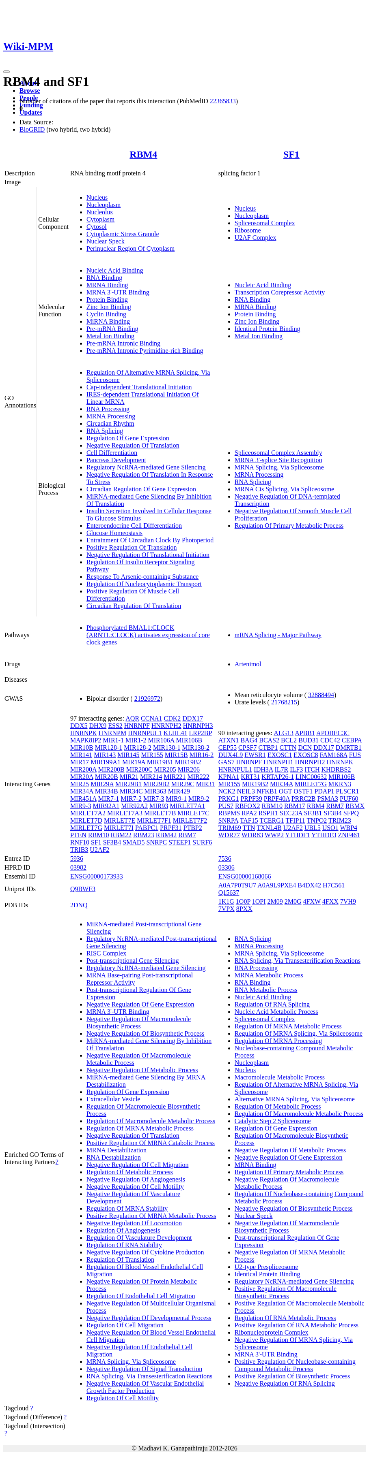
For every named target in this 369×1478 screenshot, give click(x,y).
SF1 (291, 154)
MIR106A (161, 740)
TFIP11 (295, 820)
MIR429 (179, 791)
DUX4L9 (230, 754)
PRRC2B (303, 798)
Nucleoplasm (103, 204)
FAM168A (333, 754)
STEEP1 (179, 842)
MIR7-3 (153, 798)
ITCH (311, 769)
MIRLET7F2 (190, 820)
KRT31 (250, 776)
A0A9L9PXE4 (276, 885)
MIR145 (128, 754)
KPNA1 (229, 776)
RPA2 (249, 813)
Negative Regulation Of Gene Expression (140, 1004)
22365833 (223, 101)
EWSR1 (254, 754)
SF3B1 (313, 813)
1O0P (243, 901)
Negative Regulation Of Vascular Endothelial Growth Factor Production (145, 1387)
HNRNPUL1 (145, 732)
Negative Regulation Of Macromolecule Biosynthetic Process (138, 1022)
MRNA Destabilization (116, 1150)
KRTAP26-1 (277, 776)
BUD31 (308, 740)
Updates (30, 112)
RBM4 (143, 154)
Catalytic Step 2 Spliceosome (273, 1121)
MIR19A (133, 762)
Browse (29, 90)
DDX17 (192, 718)
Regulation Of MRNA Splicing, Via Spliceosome (299, 1033)
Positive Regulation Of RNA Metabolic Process (296, 1325)
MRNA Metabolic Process (269, 975)
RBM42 (166, 835)
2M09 (275, 901)
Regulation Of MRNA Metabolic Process (140, 1128)
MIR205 (165, 769)
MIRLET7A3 (124, 813)
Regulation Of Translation (120, 1259)
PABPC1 (146, 827)
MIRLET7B (160, 813)
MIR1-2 (136, 740)
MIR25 (79, 784)
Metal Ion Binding (110, 336)
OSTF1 (303, 791)
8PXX (244, 908)
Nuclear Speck (105, 241)
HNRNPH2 (166, 725)
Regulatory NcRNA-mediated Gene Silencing (146, 467)
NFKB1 (267, 791)
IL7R (281, 769)
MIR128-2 (137, 747)
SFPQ (351, 813)
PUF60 (349, 798)
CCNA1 (151, 718)
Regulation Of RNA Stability (124, 1244)
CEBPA (352, 740)
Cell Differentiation (111, 452)
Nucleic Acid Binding (114, 270)
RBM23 (143, 835)
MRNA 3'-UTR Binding (117, 292)
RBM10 (98, 835)
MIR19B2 (188, 762)
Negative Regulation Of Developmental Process (148, 1317)
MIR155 (152, 754)
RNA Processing (107, 408)
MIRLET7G (86, 827)
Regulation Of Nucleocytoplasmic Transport (144, 583)
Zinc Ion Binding (108, 306)
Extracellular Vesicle (113, 1099)
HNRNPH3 (198, 725)
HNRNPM (112, 732)
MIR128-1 (109, 747)
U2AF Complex (255, 237)
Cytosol (96, 226)
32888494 (321, 694)
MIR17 (79, 762)
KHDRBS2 (336, 769)
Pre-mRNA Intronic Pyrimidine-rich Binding (144, 350)
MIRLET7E (119, 820)
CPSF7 (247, 747)
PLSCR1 (347, 791)
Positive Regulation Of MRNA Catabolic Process (150, 1142)
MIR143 (105, 754)
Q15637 (229, 892)
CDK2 (172, 718)
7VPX (226, 908)
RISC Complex (106, 953)
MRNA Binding (107, 285)
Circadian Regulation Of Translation (133, 605)
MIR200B (111, 769)
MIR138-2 (195, 747)
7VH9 (348, 901)
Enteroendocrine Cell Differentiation (134, 525)
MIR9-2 (198, 798)
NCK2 (226, 791)
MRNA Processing (110, 416)
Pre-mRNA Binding (112, 328)
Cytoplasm (100, 219)
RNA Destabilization (113, 1157)
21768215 (284, 702)
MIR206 (189, 769)
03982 (78, 867)
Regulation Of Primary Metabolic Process (289, 525)
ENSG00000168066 (244, 876)
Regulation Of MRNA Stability (127, 1208)
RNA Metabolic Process (266, 989)
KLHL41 (176, 732)
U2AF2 (99, 849)
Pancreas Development (116, 459)
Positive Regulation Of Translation (131, 547)
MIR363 (155, 791)
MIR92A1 (106, 805)
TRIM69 (229, 827)
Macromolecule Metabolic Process (280, 1077)
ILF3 (296, 769)
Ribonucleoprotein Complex (272, 1332)
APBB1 (305, 732)
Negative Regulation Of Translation (132, 445)
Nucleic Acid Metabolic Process (276, 1011)
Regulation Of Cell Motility (122, 1398)
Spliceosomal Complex (265, 223)
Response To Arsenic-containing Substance (142, 576)
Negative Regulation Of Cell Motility (135, 1186)
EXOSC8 (305, 754)
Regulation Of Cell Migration (125, 1325)
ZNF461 (349, 835)
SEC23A (291, 813)
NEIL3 (246, 791)
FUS (355, 754)
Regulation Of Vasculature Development (139, 1237)
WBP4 (348, 827)
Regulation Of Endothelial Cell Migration (140, 1295)
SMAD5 (134, 842)
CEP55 (227, 747)
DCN (305, 747)
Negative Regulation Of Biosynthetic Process (145, 1033)
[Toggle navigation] (6, 71)
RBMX (355, 805)
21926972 (147, 698)
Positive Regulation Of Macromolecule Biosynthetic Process (286, 1292)
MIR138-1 (167, 747)
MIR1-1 (113, 740)
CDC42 (330, 740)
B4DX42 (309, 885)
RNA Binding (104, 277)
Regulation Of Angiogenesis (123, 1230)
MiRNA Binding (108, 321)
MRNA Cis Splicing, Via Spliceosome (284, 489)
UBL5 (312, 827)
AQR (132, 718)
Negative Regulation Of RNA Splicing (285, 1383)
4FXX (330, 901)
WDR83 (252, 835)
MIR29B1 (128, 784)
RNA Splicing (104, 430)
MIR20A (81, 776)
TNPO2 (317, 820)
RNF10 (79, 842)
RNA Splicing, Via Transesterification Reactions (149, 1376)
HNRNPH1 (278, 762)
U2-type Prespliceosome (266, 1266)
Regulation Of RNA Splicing (272, 1004)
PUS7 (225, 805)
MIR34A (81, 791)
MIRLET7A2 (88, 813)
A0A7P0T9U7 (237, 885)
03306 (226, 867)
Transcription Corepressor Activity (280, 292)
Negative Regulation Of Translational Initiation (147, 554)
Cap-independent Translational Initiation (139, 387)
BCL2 (289, 740)
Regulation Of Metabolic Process (129, 1172)
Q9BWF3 (82, 888)
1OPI (259, 901)
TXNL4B (269, 827)
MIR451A (83, 798)
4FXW (312, 901)
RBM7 (187, 835)
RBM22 (121, 835)
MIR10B (81, 747)
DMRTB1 (349, 747)
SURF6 (202, 842)
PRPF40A (277, 798)
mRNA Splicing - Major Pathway (278, 634)
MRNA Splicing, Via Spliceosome (279, 467)
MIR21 (129, 776)
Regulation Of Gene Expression (127, 438)
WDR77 (229, 835)
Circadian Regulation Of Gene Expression (141, 489)
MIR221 (175, 776)
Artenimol (248, 664)
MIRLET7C (193, 813)
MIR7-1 (108, 798)
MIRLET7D (86, 820)
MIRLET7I (119, 827)
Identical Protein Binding (267, 328)
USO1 (330, 827)
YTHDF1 (297, 835)
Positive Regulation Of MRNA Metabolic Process (151, 1215)
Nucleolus (99, 212)
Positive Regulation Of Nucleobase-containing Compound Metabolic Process (295, 1365)
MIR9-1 (176, 798)
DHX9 (98, 725)
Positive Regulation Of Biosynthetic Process (292, 1376)
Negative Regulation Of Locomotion (134, 1223)
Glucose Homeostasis (114, 532)
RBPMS (229, 813)
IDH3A (263, 769)
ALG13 (283, 732)
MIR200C (139, 769)
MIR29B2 (156, 784)
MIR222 (198, 776)
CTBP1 (268, 747)
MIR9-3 (80, 805)
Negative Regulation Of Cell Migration (137, 1164)
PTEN (78, 835)
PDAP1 (324, 791)
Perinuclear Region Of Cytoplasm (130, 248)
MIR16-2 (202, 754)
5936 (76, 858)
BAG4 (248, 740)
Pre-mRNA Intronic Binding (123, 343)
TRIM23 (339, 820)
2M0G (293, 901)
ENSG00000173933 (96, 876)
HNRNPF (137, 725)
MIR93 (158, 805)
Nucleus (97, 197)
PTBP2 (192, 827)
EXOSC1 (280, 754)
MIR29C (182, 784)
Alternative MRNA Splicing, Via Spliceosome (295, 1099)
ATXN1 (228, 740)
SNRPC (157, 842)
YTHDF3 (323, 835)
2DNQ (79, 905)
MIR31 (205, 784)
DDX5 (79, 725)
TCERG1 (271, 820)
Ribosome (248, 230)
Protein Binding (107, 299)
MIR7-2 (131, 798)
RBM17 (294, 805)
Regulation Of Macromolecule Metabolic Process (150, 1121)
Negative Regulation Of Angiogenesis (135, 1179)
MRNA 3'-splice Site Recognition (278, 459)
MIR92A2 (134, 805)
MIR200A (83, 769)
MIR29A (102, 784)
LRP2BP (200, 732)
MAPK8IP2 (85, 740)
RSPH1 (268, 813)
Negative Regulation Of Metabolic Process (142, 1069)
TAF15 (249, 820)
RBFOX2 (247, 805)
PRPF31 (170, 827)
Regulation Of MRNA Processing (278, 1040)
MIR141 (81, 754)
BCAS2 (269, 740)
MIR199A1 (106, 762)
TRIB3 (79, 849)
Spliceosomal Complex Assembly (278, 452)
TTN (248, 827)
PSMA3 (327, 798)
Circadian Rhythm (110, 423)
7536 (224, 858)
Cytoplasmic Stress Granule (122, 233)
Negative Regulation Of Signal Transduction (144, 1368)
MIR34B (106, 791)
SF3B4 (112, 842)
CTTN (287, 747)
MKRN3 (339, 784)
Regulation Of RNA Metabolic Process (285, 1317)
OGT (285, 791)
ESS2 (115, 725)
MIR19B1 (160, 762)
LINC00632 (311, 776)
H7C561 (334, 885)
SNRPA (228, 820)
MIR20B (106, 776)
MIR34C (131, 791)
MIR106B (189, 740)
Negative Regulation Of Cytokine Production (145, 1252)
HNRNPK (83, 732)
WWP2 (274, 835)
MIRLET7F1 (154, 820)
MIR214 (151, 776)
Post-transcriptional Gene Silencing (132, 960)
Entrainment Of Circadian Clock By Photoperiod (150, 540)
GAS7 (226, 762)
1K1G (226, 901)
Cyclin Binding (106, 314)
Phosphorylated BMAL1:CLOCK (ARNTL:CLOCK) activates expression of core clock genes (148, 635)
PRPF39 (251, 798)
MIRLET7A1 (187, 805)
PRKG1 (228, 798)
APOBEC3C (333, 732)
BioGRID (32, 129)
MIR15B (176, 754)
